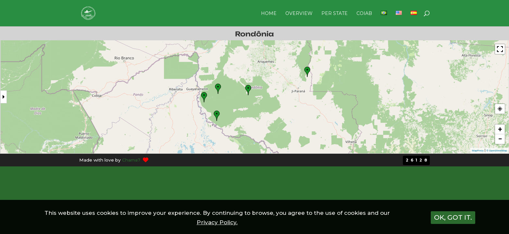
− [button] (500, 139)
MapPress (478, 150)
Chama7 (131, 159)
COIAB (364, 13)
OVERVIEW (299, 13)
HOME (269, 13)
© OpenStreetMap (496, 150)
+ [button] (500, 129)
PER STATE (334, 13)
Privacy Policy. (217, 222)
